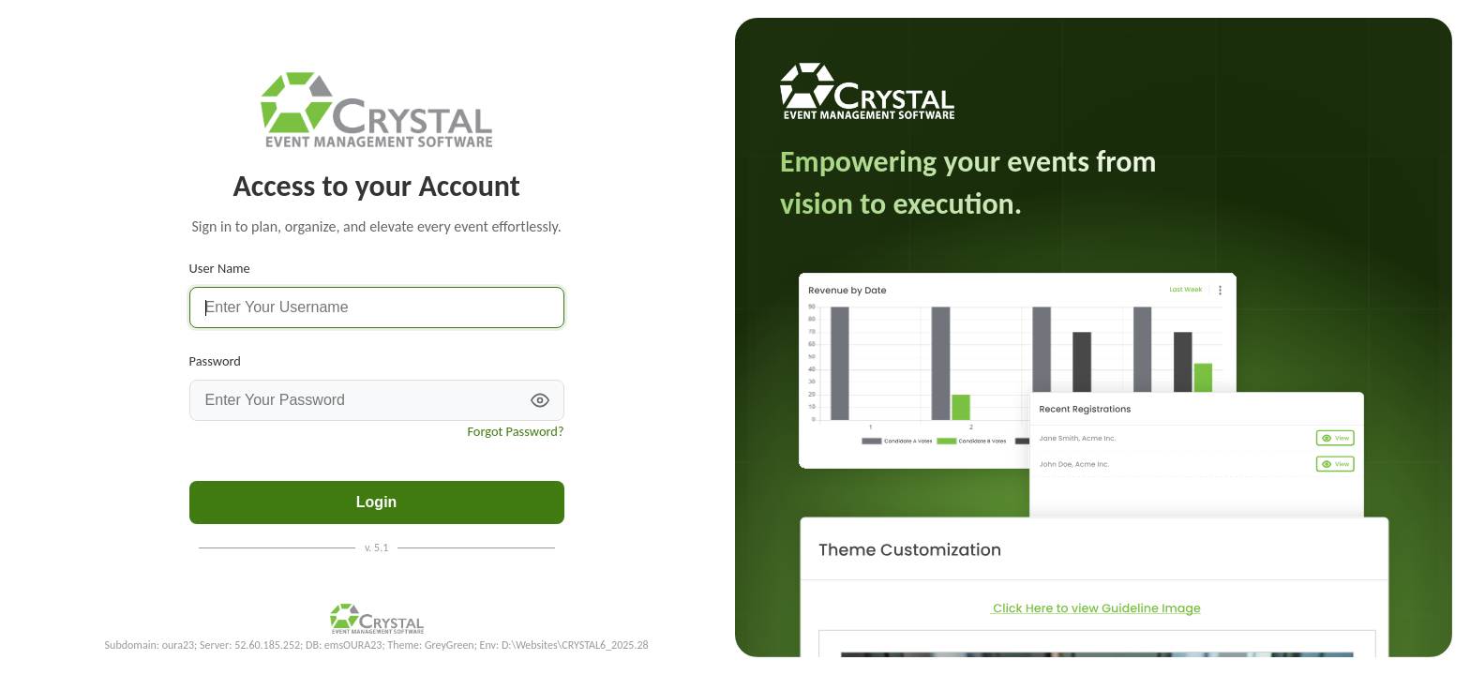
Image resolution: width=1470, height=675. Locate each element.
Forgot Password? (515, 431)
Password (215, 360)
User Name (219, 268)
